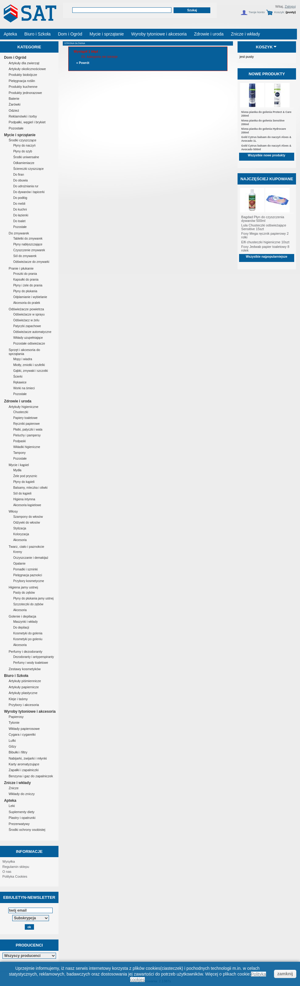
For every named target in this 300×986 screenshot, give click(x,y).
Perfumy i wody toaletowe (30, 662)
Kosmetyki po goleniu (27, 639)
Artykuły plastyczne (23, 693)
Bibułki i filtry (18, 752)
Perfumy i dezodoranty (25, 651)
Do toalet (19, 221)
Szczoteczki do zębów (28, 604)
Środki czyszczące (22, 140)
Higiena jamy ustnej (23, 587)
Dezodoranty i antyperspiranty (33, 657)
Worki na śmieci (24, 388)
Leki (12, 806)
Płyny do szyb (22, 151)
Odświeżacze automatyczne (32, 332)
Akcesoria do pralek (26, 302)
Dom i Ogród (15, 57)
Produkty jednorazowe (25, 93)
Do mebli (19, 203)
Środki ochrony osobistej (27, 829)
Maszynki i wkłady (25, 621)
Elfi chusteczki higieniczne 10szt (265, 242)
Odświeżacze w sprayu (28, 314)
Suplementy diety (21, 812)
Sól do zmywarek (24, 256)
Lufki (12, 740)
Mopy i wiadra (22, 359)
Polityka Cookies (14, 876)
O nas (6, 871)
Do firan (18, 174)
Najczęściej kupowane (266, 179)
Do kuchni (20, 209)
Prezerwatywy (19, 824)
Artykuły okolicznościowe (27, 69)
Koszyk (264, 47)
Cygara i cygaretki (22, 734)
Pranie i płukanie (21, 268)
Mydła (17, 470)
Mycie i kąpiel (19, 465)
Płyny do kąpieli (23, 482)
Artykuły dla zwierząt (24, 63)
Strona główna (74, 43)
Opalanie (19, 563)
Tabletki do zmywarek (28, 238)
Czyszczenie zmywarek (29, 250)
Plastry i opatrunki (22, 818)
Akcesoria (20, 540)
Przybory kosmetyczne (28, 581)
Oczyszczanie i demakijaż (30, 557)
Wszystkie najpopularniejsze (266, 256)
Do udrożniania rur (25, 186)
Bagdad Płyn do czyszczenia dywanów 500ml (262, 218)
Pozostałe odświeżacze (29, 343)
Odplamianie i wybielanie (30, 297)
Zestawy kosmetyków (25, 669)
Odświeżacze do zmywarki (31, 261)
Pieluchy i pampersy (26, 435)
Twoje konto (257, 12)
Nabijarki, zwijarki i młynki (28, 758)
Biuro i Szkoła (16, 676)
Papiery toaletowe (25, 418)
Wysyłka (8, 861)
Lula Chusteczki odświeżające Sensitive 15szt (263, 227)
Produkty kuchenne (23, 86)
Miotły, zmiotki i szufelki (29, 365)
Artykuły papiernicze (24, 687)
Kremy (17, 552)
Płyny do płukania (25, 291)
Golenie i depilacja (22, 616)
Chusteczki (20, 412)
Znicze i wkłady (17, 783)
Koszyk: (279, 12)
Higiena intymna (24, 499)
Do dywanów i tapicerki (28, 192)
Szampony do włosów (28, 516)
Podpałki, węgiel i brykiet (27, 122)
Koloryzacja (21, 534)
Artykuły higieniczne (23, 407)
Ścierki (17, 376)
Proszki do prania (25, 273)
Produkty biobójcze (23, 75)
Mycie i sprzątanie (20, 135)
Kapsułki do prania (25, 279)
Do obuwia (20, 180)
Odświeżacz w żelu (26, 320)
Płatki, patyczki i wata (27, 429)
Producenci (29, 945)
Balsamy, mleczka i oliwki (30, 487)
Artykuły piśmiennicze (25, 681)
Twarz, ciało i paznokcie (26, 546)
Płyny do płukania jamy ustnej (33, 598)
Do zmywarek (19, 233)
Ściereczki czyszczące (28, 168)
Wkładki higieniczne (26, 447)
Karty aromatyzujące (24, 764)
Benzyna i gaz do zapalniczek (31, 776)
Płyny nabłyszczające (27, 244)
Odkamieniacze (23, 163)
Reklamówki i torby (23, 116)
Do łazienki (20, 215)
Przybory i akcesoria (24, 705)
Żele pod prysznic (25, 476)
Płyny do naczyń (24, 145)
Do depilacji (21, 627)
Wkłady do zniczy (22, 794)
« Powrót (82, 63)
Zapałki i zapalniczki (24, 770)
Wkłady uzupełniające (28, 337)
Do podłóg (20, 198)
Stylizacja (19, 528)
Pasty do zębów (24, 592)
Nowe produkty (267, 74)
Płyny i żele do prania (27, 285)
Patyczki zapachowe (27, 326)
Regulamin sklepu (15, 866)
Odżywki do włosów (26, 522)
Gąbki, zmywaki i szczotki (30, 370)
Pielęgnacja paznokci (27, 575)
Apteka (10, 800)
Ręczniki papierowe (26, 423)
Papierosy (16, 717)
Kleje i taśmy (18, 699)
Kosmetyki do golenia (27, 633)
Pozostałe (16, 128)
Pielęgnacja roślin (22, 81)
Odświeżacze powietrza (26, 309)
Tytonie (14, 722)
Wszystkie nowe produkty (266, 155)
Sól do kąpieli (22, 493)
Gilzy (12, 746)
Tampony (19, 452)
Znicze (13, 788)
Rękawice (19, 382)
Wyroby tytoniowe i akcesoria (30, 711)
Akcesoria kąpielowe (27, 505)
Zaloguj (290, 6)
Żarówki (15, 104)
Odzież (14, 110)
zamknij (285, 973)
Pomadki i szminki (25, 569)
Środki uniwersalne (26, 157)
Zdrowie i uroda (17, 401)
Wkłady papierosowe (24, 728)
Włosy (13, 511)
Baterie (14, 98)
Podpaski (19, 441)
